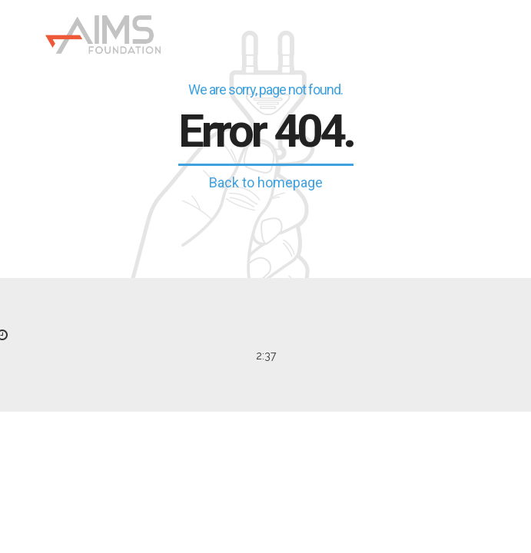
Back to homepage (266, 182)
